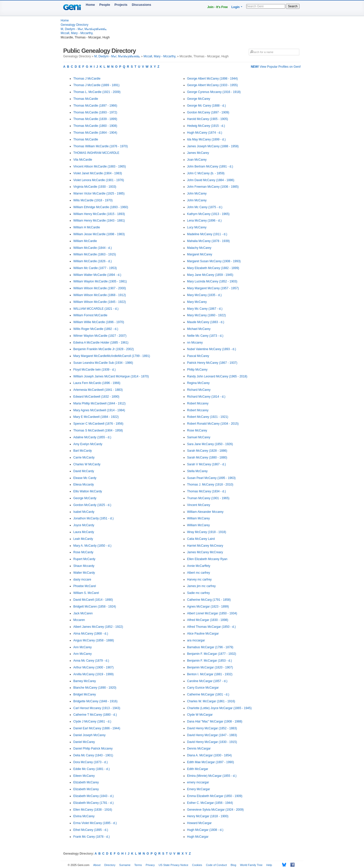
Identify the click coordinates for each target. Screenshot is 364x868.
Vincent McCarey (198, 505)
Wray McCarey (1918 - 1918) (206, 532)
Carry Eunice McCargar (203, 687)
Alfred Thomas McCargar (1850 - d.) (211, 627)
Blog (233, 864)
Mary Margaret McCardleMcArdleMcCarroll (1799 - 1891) (111, 356)
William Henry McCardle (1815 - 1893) (99, 214)
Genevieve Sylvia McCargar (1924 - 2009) (215, 809)
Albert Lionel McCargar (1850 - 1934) (212, 613)
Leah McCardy (83, 539)
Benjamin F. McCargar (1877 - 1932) (211, 654)
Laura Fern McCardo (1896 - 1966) (96, 383)
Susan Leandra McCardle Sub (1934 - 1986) (103, 363)
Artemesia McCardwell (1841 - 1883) (98, 390)
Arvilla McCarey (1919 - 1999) (93, 674)
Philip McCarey (197, 369)
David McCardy (83, 471)
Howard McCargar (199, 823)
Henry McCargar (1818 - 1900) (207, 816)
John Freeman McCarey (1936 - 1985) (213, 186)
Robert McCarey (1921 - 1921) (207, 417)
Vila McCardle (82, 159)
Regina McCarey (198, 383)
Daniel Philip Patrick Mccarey (92, 748)
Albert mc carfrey (198, 572)
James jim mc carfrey (201, 586)
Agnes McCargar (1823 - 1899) (208, 606)
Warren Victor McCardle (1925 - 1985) (99, 193)
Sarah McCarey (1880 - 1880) (207, 457)
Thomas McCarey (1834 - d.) (206, 491)
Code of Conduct (216, 864)
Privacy (150, 864)
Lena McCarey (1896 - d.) (204, 220)
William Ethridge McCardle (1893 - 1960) (100, 207)
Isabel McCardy (83, 512)
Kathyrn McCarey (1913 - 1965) (208, 214)
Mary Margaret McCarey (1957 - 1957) (213, 288)
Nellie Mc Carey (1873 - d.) (205, 335)
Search (293, 6)
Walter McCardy (84, 572)
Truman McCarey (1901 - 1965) (208, 498)
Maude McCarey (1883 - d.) (205, 322)
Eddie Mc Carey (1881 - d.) (91, 769)
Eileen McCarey (84, 776)
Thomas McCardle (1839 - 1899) (95, 119)
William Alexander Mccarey (205, 512)
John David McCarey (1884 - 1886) (210, 180)
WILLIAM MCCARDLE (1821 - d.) (96, 308)
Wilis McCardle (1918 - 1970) (92, 200)
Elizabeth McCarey (86, 782)
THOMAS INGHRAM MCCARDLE (96, 153)
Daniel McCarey (84, 742)
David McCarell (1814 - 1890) (93, 599)
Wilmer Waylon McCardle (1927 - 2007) (99, 335)
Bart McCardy (82, 450)
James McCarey (198, 153)
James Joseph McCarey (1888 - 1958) (213, 146)
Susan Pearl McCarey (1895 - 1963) (211, 478)
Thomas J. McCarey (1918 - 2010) (210, 484)
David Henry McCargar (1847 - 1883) (212, 735)
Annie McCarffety (198, 566)
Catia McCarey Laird (201, 539)
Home (90, 5)
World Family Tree (251, 864)
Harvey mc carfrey (199, 579)
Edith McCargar (197, 769)
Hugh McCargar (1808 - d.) (205, 830)
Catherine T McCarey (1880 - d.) (95, 714)
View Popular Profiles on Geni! (276, 66)
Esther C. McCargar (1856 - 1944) (210, 803)
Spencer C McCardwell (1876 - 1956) (98, 423)
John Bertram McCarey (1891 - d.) (210, 166)
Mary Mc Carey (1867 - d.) (204, 308)
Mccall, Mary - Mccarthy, (77, 33)
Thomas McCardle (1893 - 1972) (95, 112)
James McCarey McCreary (205, 552)
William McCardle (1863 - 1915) (94, 254)
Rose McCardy (83, 552)
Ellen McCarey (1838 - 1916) (92, 809)
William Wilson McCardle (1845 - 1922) (99, 302)
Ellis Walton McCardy (87, 491)
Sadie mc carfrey (198, 593)
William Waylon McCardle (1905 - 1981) (100, 281)
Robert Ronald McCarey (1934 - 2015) (213, 423)
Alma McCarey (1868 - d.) (90, 633)
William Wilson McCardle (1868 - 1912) (99, 295)
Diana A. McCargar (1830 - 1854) (209, 755)
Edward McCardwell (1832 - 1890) (96, 396)
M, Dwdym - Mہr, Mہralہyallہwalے (84, 29)
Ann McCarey (82, 647)
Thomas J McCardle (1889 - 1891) (96, 85)
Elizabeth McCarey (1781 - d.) (93, 803)
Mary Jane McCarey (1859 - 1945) (210, 275)
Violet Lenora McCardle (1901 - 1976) (98, 180)
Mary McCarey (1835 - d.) (204, 295)
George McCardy (84, 498)
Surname (125, 864)
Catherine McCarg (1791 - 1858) (209, 599)
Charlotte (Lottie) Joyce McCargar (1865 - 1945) (219, 708)
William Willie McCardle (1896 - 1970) (98, 322)
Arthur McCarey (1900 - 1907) (93, 667)
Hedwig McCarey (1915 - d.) (206, 126)
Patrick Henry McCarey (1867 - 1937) (212, 363)
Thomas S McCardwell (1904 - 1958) (98, 430)
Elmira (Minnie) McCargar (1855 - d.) (211, 776)
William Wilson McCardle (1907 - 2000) (99, 288)
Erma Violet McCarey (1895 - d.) (95, 823)
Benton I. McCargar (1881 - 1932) (209, 674)
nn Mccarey (195, 342)
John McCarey (197, 193)
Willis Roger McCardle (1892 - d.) (95, 329)
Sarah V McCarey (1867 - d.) (206, 464)
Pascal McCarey (198, 356)
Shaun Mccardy (83, 566)
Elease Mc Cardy (84, 478)
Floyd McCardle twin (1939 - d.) (94, 369)
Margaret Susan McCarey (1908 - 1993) (214, 261)
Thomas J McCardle (86, 78)
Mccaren (79, 620)
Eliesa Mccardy (83, 484)
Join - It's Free (217, 7)
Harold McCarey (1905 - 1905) (207, 119)
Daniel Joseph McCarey (89, 735)
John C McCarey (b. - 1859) (205, 173)
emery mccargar (198, 782)
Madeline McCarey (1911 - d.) (207, 234)
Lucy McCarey (197, 227)
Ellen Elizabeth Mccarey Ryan (207, 559)
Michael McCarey (199, 329)
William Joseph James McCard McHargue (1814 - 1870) (111, 376)
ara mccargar (196, 640)
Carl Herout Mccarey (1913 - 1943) (96, 708)
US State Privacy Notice (173, 864)
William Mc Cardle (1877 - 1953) (95, 268)
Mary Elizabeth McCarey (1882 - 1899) (213, 268)
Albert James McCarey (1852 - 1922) (98, 627)
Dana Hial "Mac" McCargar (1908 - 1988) (214, 721)
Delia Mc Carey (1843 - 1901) (93, 755)
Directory (110, 864)
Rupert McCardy (84, 559)
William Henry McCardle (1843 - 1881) (99, 220)
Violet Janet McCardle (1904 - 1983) (97, 173)
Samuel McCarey (198, 437)
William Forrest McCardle (90, 315)
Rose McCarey (197, 430)
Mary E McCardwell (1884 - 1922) (96, 417)
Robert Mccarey (198, 403)
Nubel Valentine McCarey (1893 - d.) (211, 349)
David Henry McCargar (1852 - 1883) (212, 728)
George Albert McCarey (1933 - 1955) (212, 85)
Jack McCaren (83, 613)
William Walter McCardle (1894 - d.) (97, 275)
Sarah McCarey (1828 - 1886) (207, 450)
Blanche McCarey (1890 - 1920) (94, 687)
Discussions (141, 5)
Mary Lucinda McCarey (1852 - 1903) (212, 281)
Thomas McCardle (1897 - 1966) (95, 105)
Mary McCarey (197, 302)
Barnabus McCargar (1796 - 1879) (210, 647)
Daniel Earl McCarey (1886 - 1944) (96, 728)
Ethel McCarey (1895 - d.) (90, 830)
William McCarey (198, 518)
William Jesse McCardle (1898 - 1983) (99, 234)
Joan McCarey (197, 159)
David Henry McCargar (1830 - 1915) (212, 742)
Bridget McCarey (84, 694)
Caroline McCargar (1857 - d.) (207, 681)
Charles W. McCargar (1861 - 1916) (211, 701)
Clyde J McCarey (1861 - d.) (92, 721)
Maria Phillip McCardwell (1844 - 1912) (99, 403)
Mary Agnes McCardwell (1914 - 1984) (99, 410)
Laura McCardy (83, 532)
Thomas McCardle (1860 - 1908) (95, 126)
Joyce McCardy (83, 525)
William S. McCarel (86, 593)
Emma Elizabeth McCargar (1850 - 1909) (214, 796)
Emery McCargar (198, 789)
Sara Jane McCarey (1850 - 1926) (210, 444)
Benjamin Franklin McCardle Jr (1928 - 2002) (103, 349)
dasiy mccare (82, 579)
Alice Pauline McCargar (203, 633)
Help (269, 864)
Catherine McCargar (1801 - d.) (208, 694)
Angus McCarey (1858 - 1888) (93, 640)
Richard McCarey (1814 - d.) (206, 396)
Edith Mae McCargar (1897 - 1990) (210, 762)
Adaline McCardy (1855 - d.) (92, 437)
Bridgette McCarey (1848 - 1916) (95, 701)
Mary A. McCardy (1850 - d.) (92, 545)
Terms (138, 864)
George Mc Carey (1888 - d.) (206, 105)
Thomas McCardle (85, 99)
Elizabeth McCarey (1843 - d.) (93, 796)
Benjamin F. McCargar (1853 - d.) (209, 660)
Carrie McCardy (84, 457)
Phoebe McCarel (84, 586)
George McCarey (198, 99)
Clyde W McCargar (200, 714)
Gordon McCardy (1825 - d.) (92, 505)
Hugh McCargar (198, 836)
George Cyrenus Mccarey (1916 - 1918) (214, 92)
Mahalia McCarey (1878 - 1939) (208, 241)
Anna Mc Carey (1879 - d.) (91, 660)
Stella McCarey (197, 471)
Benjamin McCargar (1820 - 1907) (210, 667)
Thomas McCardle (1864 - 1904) (95, 132)
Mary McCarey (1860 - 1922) (206, 315)
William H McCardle (86, 227)
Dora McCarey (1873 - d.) (90, 762)
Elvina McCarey (84, 816)
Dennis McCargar (199, 748)
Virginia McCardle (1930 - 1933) (94, 186)
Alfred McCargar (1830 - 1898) (207, 620)
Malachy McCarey (199, 248)
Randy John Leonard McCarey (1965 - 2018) (217, 376)
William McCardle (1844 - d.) (92, 248)
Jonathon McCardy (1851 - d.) (93, 518)
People (104, 5)
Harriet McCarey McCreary (205, 545)
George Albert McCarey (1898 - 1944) (212, 78)
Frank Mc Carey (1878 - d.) (91, 836)
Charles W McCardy (86, 464)
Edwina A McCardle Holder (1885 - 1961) (100, 342)
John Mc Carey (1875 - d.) (204, 207)
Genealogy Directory (74, 25)
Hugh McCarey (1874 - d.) (204, 132)
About (97, 864)
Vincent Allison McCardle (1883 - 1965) (99, 166)
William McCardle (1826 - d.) (92, 261)
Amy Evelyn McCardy (87, 444)
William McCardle (85, 241)
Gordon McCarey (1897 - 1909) (208, 112)
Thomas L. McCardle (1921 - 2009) (97, 92)
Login (235, 7)
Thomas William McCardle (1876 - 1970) (100, 146)
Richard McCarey (199, 390)
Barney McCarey (84, 681)
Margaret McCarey (199, 254)
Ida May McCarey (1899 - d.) (206, 139)
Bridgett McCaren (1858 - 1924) (94, 606)
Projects (121, 5)
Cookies (197, 864)
